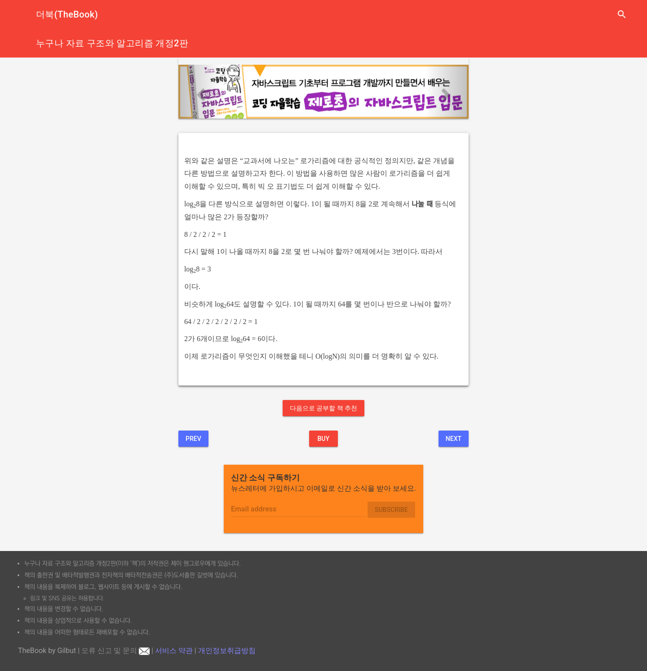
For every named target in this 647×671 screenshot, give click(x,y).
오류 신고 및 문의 (115, 650)
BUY (323, 438)
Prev (193, 438)
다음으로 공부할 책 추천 (323, 408)
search (621, 14)
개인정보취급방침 (227, 650)
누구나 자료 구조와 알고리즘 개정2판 (112, 43)
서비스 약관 (174, 650)
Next (453, 438)
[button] (200, 92)
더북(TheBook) (67, 14)
